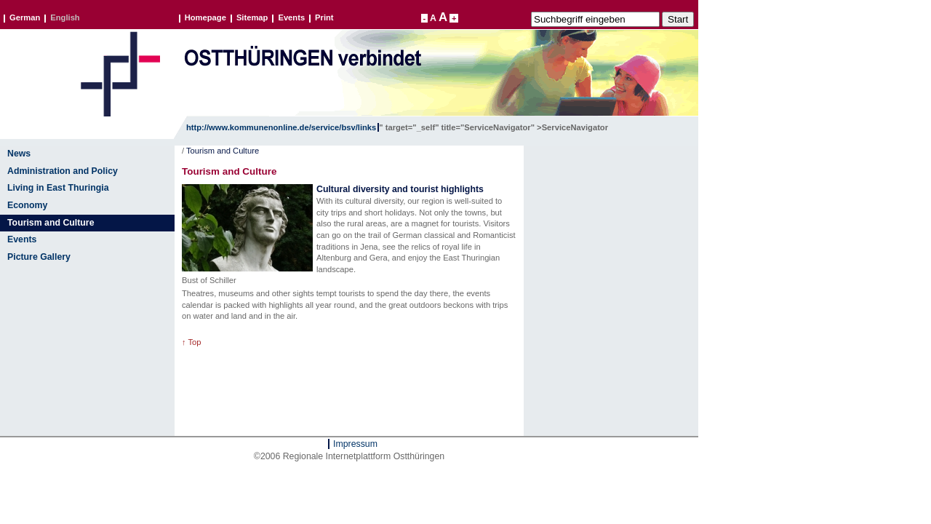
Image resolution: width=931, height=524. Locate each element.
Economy (27, 205)
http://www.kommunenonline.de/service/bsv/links (281, 127)
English (64, 18)
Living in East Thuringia (58, 188)
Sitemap (252, 18)
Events (291, 18)
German (24, 18)
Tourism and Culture (50, 223)
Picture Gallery (39, 257)
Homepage (205, 18)
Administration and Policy (62, 171)
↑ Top (191, 342)
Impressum (355, 444)
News (19, 153)
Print (324, 18)
